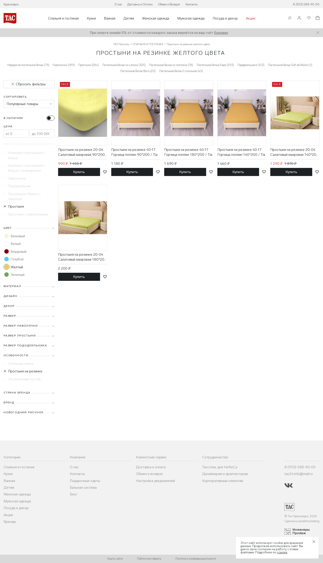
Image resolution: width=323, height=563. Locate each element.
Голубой (14, 259)
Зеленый (14, 274)
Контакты (192, 4)
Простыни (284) (88, 65)
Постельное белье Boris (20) (138, 71)
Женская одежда (155, 18)
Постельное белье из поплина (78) (171, 65)
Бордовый (15, 251)
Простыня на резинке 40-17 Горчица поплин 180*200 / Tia (188, 152)
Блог (73, 494)
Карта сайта (115, 558)
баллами (221, 33)
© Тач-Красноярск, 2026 (300, 516)
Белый (12, 243)
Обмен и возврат (149, 474)
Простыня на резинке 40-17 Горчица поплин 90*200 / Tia (134, 152)
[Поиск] (289, 18)
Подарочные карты (85, 481)
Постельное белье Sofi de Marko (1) (290, 65)
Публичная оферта (149, 558)
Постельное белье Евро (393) (215, 65)
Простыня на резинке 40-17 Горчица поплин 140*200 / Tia (241, 152)
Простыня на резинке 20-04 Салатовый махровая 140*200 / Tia (294, 152)
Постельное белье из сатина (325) (124, 65)
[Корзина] (317, 18)
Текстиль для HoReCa (219, 467)
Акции (250, 18)
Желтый (13, 267)
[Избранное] (308, 18)
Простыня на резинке (23, 371)
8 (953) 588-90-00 (306, 4)
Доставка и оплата (151, 467)
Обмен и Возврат (169, 4)
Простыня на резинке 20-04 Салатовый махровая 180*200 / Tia (82, 257)
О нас (118, 4)
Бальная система (83, 487)
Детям (128, 18)
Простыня (14, 206)
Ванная (109, 18)
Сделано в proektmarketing (301, 521)
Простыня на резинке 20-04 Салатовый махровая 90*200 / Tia (81, 152)
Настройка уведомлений (155, 481)
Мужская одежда (191, 18)
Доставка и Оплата (140, 4)
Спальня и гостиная (63, 18)
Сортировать (15, 96)
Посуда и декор (225, 18)
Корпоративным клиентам (222, 481)
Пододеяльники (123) (251, 65)
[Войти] (299, 18)
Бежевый (14, 236)
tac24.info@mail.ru (298, 474)
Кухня (91, 18)
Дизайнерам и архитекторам (225, 474)
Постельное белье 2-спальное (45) (181, 71)
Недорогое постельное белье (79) (28, 65)
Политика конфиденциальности (195, 558)
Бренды (10, 521)
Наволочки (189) (64, 65)
